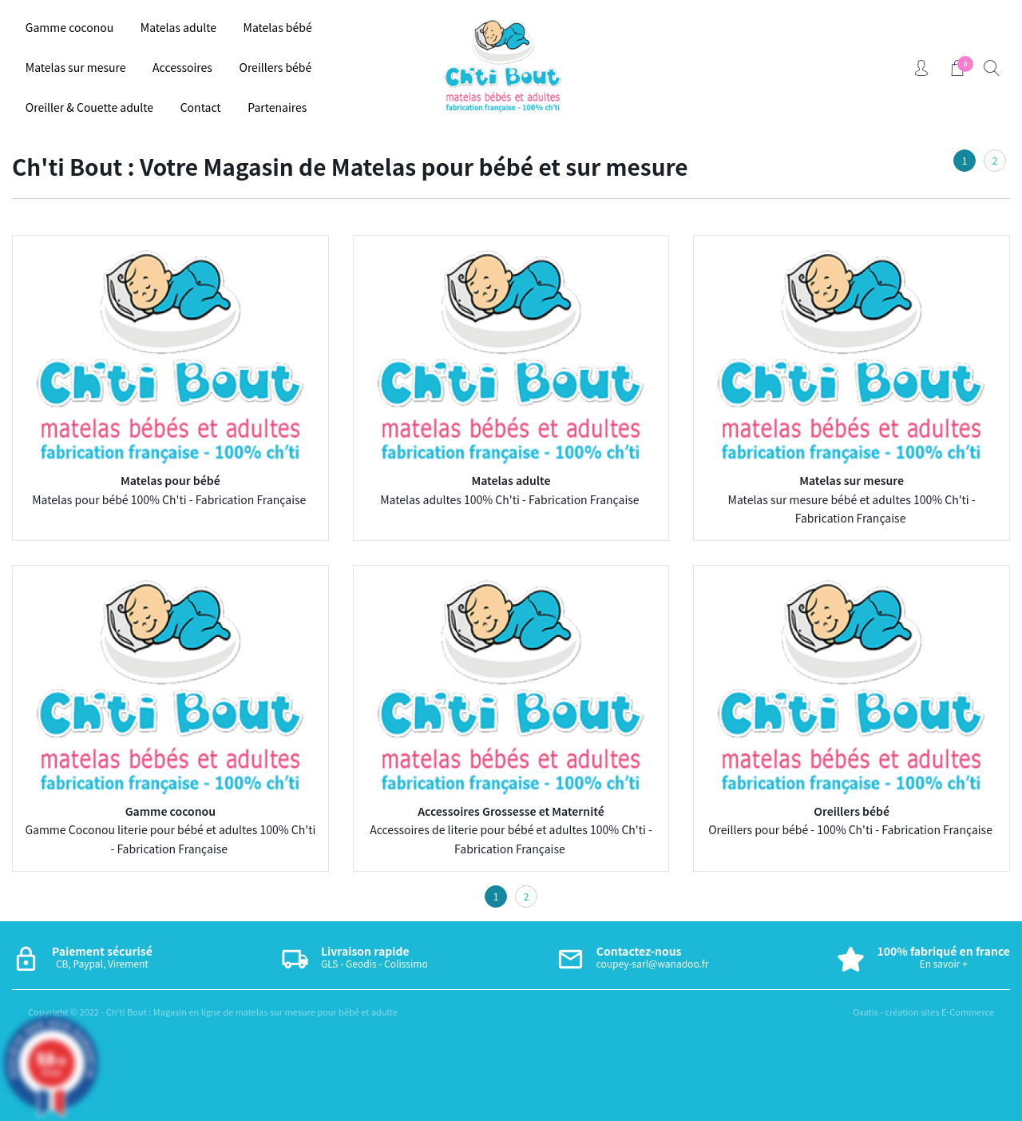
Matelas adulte (178, 27)
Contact (200, 107)
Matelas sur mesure (76, 67)
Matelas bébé (278, 27)
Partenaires (277, 107)
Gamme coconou (69, 27)
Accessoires (182, 67)
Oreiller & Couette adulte (89, 107)
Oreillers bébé (276, 67)
